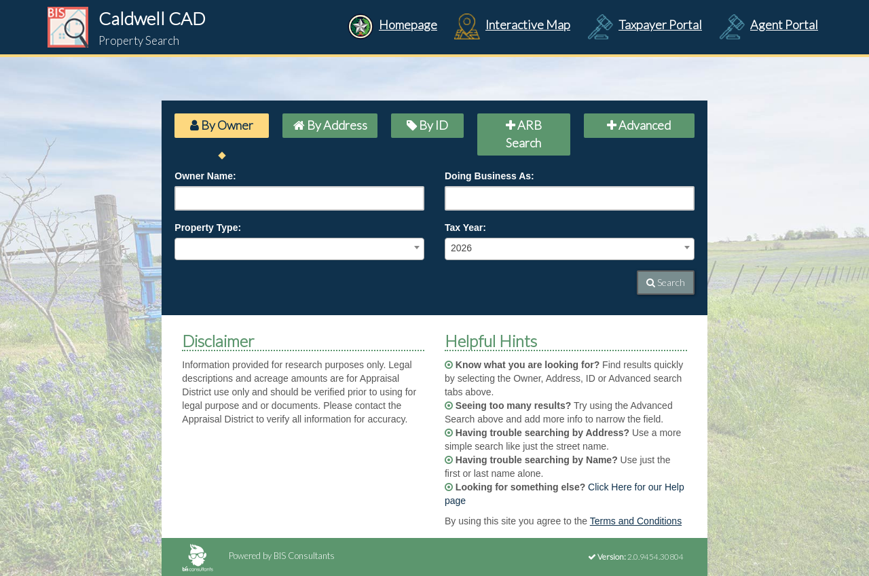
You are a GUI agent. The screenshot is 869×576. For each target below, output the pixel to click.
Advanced (639, 125)
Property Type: (207, 227)
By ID (427, 125)
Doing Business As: (489, 175)
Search (665, 282)
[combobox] (299, 249)
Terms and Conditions (636, 521)
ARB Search (524, 134)
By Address (330, 125)
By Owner (221, 125)
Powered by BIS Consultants (258, 555)
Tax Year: (465, 227)
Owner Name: (205, 175)
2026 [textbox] (461, 247)
